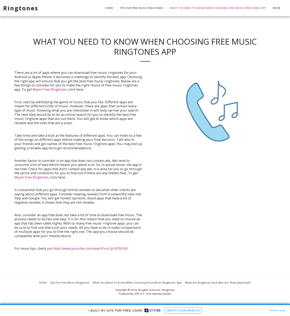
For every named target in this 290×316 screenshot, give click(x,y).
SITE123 (139, 294)
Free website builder (158, 294)
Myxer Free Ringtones (50, 89)
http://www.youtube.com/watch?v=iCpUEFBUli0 (90, 248)
